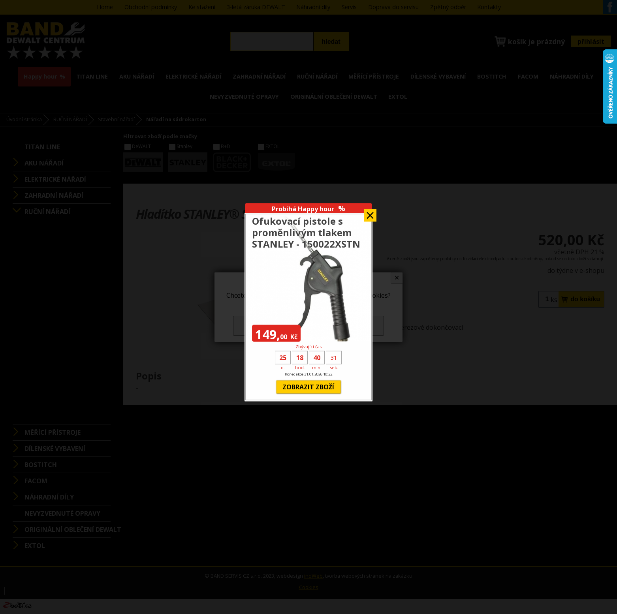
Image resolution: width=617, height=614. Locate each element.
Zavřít (370, 212)
